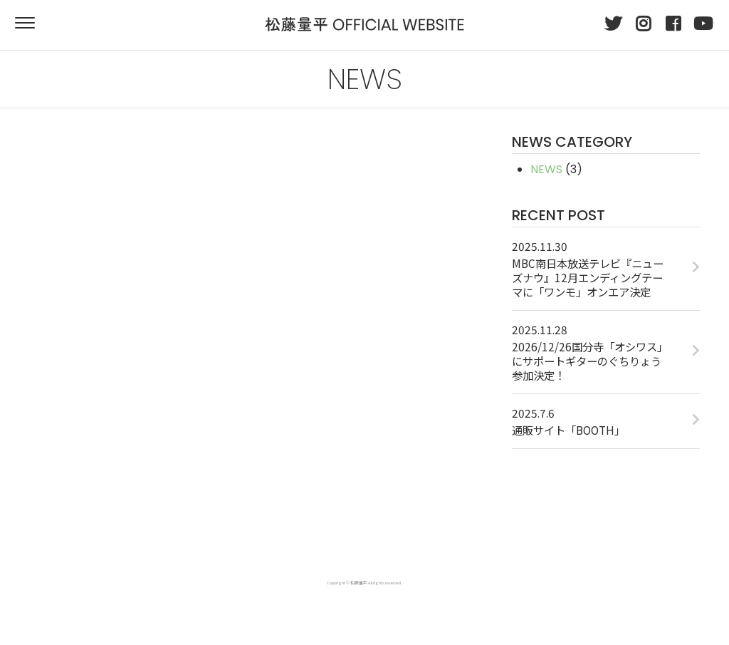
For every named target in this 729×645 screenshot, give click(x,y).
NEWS (546, 169)
